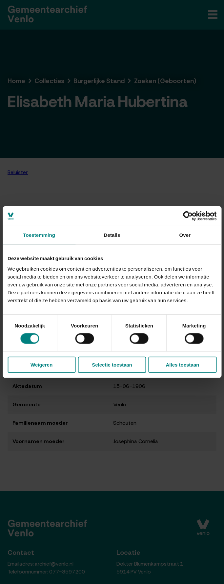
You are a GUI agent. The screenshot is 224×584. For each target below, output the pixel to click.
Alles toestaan (182, 364)
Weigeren (41, 364)
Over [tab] (185, 235)
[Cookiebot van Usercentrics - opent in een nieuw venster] (187, 216)
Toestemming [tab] (39, 235)
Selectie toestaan (112, 364)
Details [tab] (112, 235)
